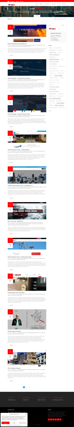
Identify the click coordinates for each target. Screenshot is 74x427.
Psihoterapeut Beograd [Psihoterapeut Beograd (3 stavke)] (54, 87)
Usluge (42, 3)
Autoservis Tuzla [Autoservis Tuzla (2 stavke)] (52, 56)
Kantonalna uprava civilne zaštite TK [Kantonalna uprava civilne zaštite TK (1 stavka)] (54, 70)
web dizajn (25, 46)
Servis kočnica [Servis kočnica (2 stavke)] (51, 100)
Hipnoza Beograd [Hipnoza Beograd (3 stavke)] (53, 64)
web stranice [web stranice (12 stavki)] (59, 105)
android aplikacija (18, 223)
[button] (26, 414)
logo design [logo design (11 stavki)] (58, 75)
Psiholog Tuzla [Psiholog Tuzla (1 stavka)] (51, 84)
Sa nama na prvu (25, 399)
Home (37, 3)
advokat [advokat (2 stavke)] (50, 47)
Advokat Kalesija (10, 80)
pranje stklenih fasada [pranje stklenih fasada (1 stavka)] (52, 82)
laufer (10, 33)
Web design (31, 45)
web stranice (29, 46)
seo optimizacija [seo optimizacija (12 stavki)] (55, 98)
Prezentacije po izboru (11, 399)
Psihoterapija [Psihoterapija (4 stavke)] (52, 89)
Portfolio (48, 3)
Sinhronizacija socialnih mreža (58, 399)
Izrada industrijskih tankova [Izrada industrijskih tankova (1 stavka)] (53, 68)
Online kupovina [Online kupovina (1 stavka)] (61, 77)
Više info (11, 55)
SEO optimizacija (19, 45)
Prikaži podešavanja (22, 422)
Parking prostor (17, 152)
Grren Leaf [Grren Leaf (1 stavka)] (62, 59)
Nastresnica (43, 151)
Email (17, 1)
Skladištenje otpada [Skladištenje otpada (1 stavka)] (59, 100)
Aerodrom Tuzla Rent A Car (12, 223)
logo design (16, 46)
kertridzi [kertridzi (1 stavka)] (62, 70)
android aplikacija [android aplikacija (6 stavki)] (54, 54)
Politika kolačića (9, 425)
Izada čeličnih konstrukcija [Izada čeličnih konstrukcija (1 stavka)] (52, 66)
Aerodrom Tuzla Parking (37, 151)
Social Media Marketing (26, 45)
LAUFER (37, 15)
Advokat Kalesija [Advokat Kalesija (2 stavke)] (52, 50)
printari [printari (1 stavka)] (58, 82)
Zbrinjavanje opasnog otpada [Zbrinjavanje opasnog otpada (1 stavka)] (53, 107)
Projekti (21, 1)
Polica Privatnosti (14, 425)
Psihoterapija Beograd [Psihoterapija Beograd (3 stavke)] (54, 91)
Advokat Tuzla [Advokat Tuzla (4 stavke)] (52, 52)
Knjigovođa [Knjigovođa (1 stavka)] (50, 75)
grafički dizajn (39, 45)
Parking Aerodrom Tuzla (11, 152)
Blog (59, 3)
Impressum (19, 425)
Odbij (14, 422)
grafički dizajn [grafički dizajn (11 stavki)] (54, 59)
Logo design (19, 151)
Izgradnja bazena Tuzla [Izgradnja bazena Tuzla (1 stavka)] (62, 66)
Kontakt (64, 3)
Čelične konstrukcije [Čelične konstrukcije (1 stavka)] (62, 107)
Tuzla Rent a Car (18, 224)
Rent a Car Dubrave (32, 223)
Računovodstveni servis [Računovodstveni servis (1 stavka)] (61, 93)
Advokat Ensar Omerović (40, 79)
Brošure (18, 186)
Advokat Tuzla (15, 80)
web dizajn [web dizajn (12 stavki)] (60, 103)
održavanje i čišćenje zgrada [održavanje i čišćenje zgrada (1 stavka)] (53, 77)
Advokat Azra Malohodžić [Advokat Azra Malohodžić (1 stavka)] (57, 47)
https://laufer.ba (56, 40)
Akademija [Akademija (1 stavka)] (59, 52)
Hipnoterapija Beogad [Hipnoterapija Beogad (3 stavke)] (54, 61)
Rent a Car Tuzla (38, 223)
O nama (54, 3)
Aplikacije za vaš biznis (41, 399)
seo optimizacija (21, 46)
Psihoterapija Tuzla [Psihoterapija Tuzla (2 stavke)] (52, 93)
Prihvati (5, 422)
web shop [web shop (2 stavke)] (51, 105)
